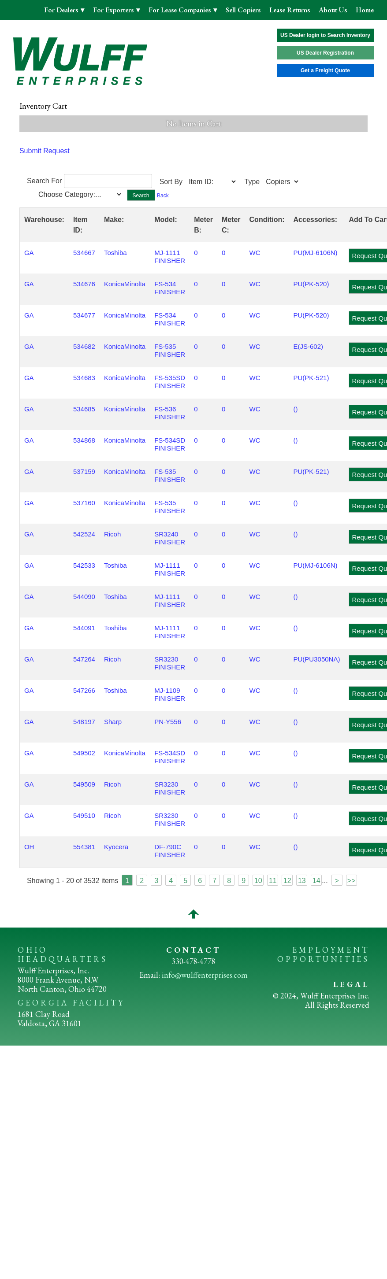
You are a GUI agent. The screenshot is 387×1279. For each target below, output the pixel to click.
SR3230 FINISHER (169, 663)
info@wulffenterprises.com (205, 975)
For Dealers (62, 10)
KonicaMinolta (124, 284)
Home (365, 10)
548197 (84, 721)
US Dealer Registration (325, 53)
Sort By (171, 181)
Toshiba (115, 252)
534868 (84, 440)
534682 (84, 346)
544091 (84, 628)
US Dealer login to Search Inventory (325, 35)
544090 (84, 596)
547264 (84, 659)
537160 (84, 502)
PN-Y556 (167, 721)
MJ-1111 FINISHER (169, 256)
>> (351, 880)
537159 (84, 471)
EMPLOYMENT (330, 950)
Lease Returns (289, 10)
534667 (84, 252)
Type (252, 181)
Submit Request (44, 151)
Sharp (113, 721)
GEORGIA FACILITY (71, 1003)
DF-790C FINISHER (169, 850)
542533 (84, 565)
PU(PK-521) (311, 377)
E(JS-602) (309, 346)
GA (29, 252)
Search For (44, 181)
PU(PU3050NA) (317, 659)
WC (254, 252)
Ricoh (112, 534)
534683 (84, 377)
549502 (84, 753)
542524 (84, 534)
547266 (84, 690)
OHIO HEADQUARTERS (63, 954)
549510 (84, 815)
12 (287, 880)
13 (302, 880)
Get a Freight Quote (325, 70)
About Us (333, 10)
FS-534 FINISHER (169, 288)
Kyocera (116, 846)
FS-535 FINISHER (169, 350)
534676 (84, 284)
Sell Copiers (243, 10)
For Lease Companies (180, 10)
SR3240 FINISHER (169, 538)
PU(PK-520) (311, 284)
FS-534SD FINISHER (169, 444)
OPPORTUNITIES (323, 959)
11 (273, 880)
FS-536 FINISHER (169, 413)
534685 (84, 409)
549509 (84, 784)
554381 (84, 846)
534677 (84, 315)
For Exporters (114, 10)
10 (258, 880)
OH (29, 846)
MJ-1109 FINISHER (169, 694)
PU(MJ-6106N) (316, 252)
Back (163, 195)
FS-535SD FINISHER (169, 381)
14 (316, 880)
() (296, 409)
